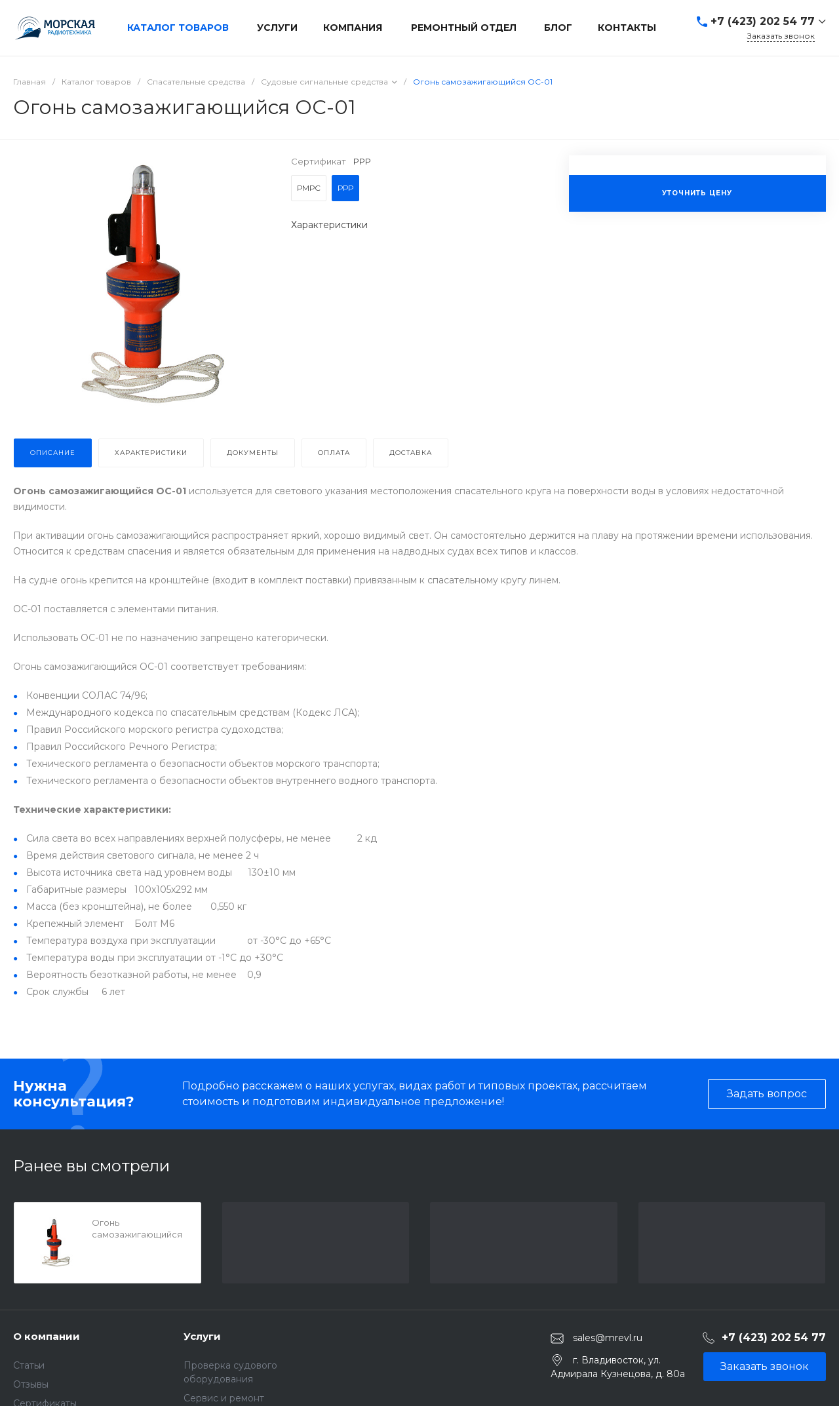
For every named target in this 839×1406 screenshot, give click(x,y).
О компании (46, 1336)
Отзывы (31, 1384)
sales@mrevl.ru (607, 1338)
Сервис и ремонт (224, 1398)
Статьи (29, 1365)
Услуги (202, 1336)
